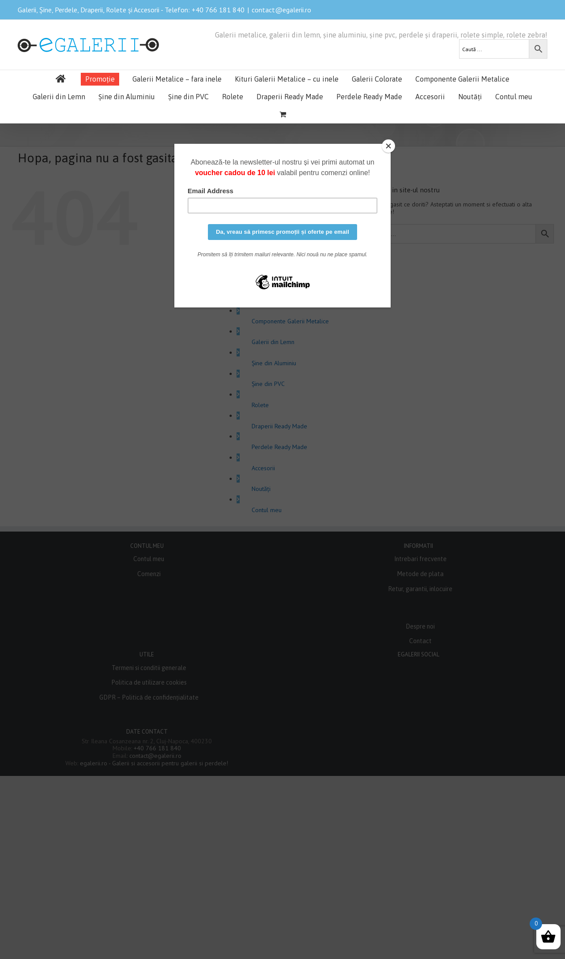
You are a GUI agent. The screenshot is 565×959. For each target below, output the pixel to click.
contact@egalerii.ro (281, 9)
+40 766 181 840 (218, 9)
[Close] (388, 146)
